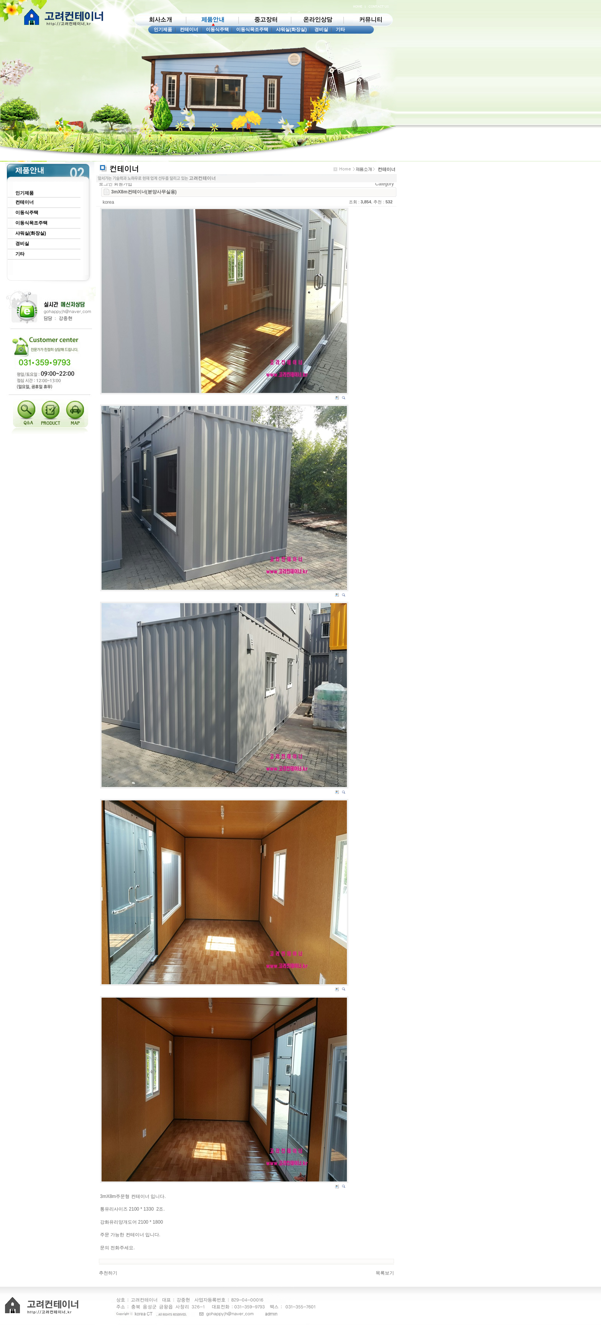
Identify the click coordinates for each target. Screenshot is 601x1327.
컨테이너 (189, 29)
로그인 (106, 184)
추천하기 (108, 1273)
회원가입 (123, 184)
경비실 (321, 29)
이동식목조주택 (252, 29)
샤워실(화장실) (291, 29)
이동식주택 (217, 29)
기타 (340, 29)
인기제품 (163, 29)
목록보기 (385, 1273)
